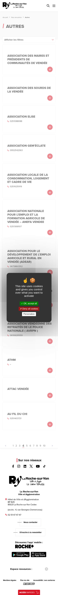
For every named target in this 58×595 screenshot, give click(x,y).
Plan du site (24, 580)
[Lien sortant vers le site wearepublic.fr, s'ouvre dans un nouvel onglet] (29, 584)
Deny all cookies (29, 309)
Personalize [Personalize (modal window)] (29, 314)
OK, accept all (29, 303)
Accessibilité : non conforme (44, 580)
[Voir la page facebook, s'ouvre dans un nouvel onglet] (13, 467)
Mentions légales (9, 580)
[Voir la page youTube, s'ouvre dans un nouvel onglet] (38, 466)
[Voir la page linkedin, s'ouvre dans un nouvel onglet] (25, 467)
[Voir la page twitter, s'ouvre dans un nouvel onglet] (31, 467)
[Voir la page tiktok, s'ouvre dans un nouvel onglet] (44, 466)
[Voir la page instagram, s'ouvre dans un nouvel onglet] (18, 467)
